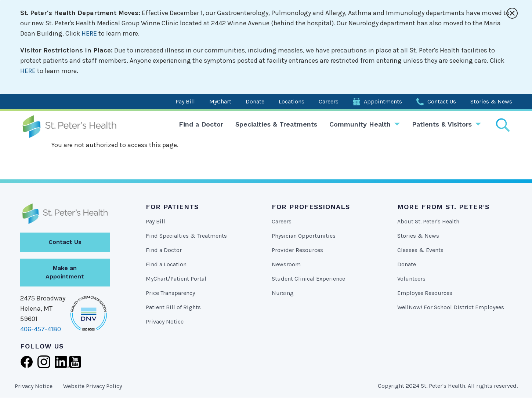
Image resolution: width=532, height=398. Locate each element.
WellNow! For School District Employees (450, 307)
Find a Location (166, 264)
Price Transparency (170, 292)
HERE (89, 33)
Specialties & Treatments (276, 124)
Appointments (383, 101)
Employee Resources (424, 292)
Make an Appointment (65, 272)
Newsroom (286, 264)
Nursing (283, 292)
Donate (255, 101)
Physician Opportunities (304, 235)
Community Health (360, 124)
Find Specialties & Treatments (186, 235)
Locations (291, 101)
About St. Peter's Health (428, 221)
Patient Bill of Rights (173, 307)
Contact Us (441, 101)
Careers (329, 101)
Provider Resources (297, 250)
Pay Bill (185, 101)
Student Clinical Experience (308, 278)
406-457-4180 (40, 329)
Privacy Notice (165, 321)
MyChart (220, 101)
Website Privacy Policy (92, 386)
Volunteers (411, 278)
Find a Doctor (201, 124)
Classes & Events (420, 250)
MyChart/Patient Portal (176, 278)
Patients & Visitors (442, 124)
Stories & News (491, 101)
